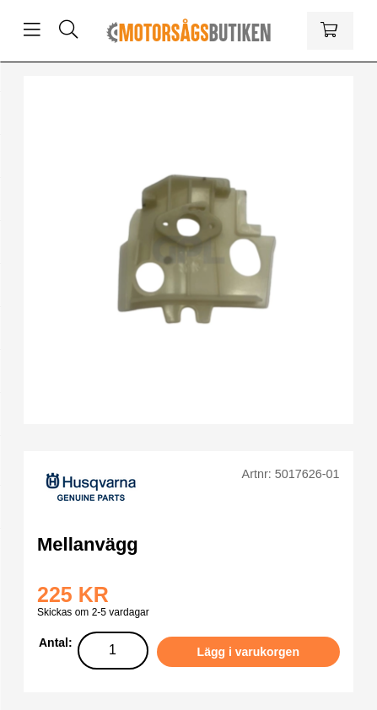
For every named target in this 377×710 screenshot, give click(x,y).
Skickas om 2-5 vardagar (93, 612)
